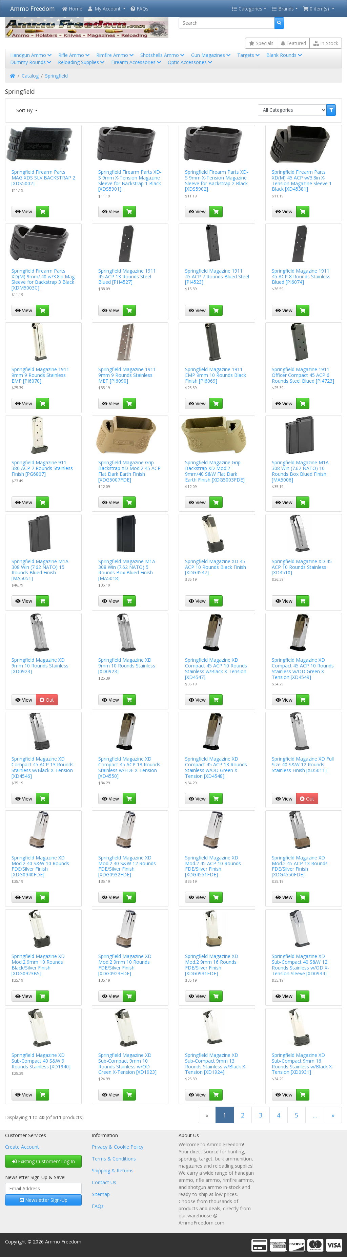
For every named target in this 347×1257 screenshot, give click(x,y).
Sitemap (101, 1194)
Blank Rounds (284, 55)
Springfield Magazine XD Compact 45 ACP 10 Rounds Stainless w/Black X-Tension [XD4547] (216, 668)
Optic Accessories (190, 62)
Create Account (22, 1147)
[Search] (227, 23)
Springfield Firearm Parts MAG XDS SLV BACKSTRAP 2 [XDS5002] (43, 178)
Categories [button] (247, 8)
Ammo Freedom (32, 8)
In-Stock (325, 43)
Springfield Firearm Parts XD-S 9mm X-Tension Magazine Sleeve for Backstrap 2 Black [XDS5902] (216, 180)
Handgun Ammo (31, 55)
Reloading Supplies (82, 62)
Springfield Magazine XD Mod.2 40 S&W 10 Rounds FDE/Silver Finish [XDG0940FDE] (40, 866)
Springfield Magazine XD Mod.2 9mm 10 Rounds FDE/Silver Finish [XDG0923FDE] (124, 964)
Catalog (30, 75)
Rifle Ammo (74, 55)
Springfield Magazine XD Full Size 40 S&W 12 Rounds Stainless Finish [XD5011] (303, 764)
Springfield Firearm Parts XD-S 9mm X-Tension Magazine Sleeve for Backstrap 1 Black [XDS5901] (130, 180)
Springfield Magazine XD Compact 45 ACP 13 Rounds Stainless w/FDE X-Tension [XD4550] (129, 767)
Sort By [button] (25, 110)
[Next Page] (333, 1115)
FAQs (139, 8)
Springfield (56, 75)
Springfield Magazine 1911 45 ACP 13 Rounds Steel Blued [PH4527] (127, 276)
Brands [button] (282, 8)
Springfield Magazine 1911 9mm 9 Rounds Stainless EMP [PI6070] (40, 375)
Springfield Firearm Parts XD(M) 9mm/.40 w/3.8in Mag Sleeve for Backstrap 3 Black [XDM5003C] (43, 279)
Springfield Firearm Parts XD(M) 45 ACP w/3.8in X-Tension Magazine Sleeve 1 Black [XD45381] (302, 180)
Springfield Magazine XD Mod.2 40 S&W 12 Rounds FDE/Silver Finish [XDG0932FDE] (127, 866)
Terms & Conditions (114, 1158)
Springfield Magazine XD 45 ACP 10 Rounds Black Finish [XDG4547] (215, 567)
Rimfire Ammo (115, 55)
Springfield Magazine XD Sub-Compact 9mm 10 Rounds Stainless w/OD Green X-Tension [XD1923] (127, 1063)
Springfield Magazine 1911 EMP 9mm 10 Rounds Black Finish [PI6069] (215, 375)
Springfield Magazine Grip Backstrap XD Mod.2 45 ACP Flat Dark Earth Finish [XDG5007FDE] (129, 471)
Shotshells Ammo (163, 55)
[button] (106, 9)
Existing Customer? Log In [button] (43, 1161)
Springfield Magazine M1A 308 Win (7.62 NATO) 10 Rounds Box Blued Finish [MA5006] (300, 471)
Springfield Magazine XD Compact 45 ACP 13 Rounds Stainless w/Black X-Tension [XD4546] (43, 767)
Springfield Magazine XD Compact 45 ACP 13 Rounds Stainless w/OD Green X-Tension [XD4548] (216, 767)
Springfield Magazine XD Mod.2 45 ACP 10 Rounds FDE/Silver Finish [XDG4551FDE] (213, 866)
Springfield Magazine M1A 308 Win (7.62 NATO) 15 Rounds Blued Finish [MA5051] (40, 569)
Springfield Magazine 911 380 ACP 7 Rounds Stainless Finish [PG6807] (42, 468)
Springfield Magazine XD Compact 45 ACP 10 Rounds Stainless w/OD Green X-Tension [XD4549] (303, 668)
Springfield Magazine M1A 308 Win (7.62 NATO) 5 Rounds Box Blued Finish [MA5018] (126, 569)
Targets (249, 55)
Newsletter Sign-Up (43, 1200)
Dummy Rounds (31, 62)
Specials (261, 43)
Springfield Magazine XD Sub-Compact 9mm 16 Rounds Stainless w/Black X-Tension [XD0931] (302, 1063)
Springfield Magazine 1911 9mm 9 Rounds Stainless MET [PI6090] (127, 375)
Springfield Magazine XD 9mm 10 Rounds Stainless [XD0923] (40, 666)
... (315, 1115)
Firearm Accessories (136, 62)
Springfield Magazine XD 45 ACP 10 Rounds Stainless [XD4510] (302, 567)
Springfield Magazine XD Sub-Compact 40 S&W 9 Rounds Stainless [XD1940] (41, 1061)
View (23, 211)
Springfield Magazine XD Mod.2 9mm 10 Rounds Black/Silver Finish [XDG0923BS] (38, 964)
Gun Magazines (211, 55)
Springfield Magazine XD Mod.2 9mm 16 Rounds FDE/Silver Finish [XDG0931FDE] (211, 964)
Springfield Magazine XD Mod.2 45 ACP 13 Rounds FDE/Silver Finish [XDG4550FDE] (300, 866)
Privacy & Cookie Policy (117, 1147)
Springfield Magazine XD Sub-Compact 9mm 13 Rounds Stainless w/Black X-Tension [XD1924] (216, 1063)
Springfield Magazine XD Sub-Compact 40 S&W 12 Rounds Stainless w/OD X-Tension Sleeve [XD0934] (300, 964)
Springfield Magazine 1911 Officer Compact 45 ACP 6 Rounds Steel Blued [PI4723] (303, 375)
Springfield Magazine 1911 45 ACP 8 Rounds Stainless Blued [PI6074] (301, 276)
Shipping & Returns (113, 1170)
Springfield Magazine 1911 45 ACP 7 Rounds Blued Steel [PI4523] (217, 276)
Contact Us (104, 1182)
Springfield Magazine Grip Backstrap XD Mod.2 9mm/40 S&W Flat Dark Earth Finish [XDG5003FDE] (215, 471)
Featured (293, 43)
